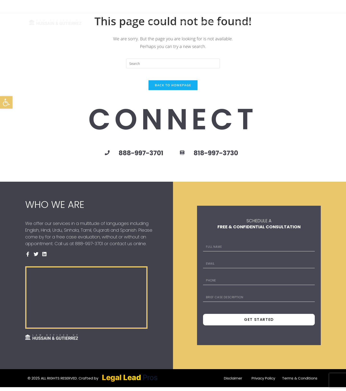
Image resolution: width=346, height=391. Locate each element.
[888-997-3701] (96, 155)
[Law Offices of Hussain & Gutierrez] (86, 301)
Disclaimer (233, 382)
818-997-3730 (222, 155)
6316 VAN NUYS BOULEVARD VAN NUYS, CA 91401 (69, 6)
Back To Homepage (173, 88)
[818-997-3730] (182, 156)
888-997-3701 (128, 6)
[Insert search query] (173, 63)
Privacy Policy (263, 382)
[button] (6, 102)
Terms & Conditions (299, 382)
